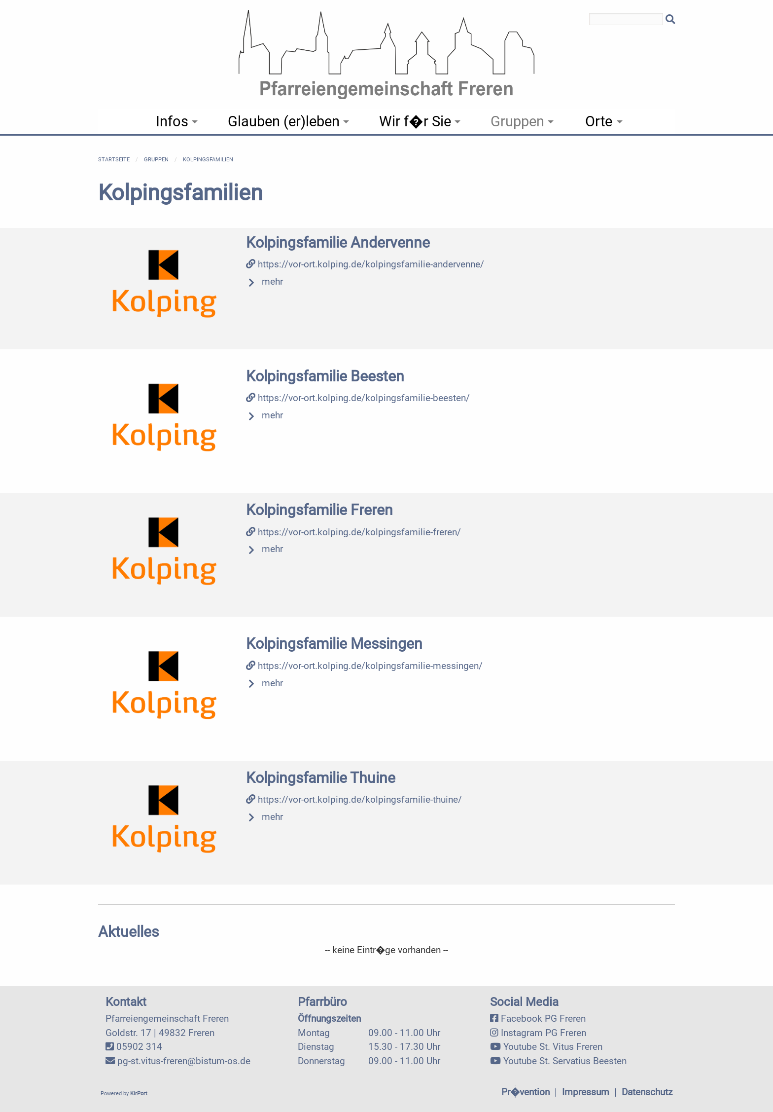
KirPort (138, 1093)
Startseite (114, 159)
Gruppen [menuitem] (517, 121)
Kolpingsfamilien (208, 159)
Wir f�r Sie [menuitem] (415, 121)
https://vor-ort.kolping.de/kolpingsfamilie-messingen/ (364, 665)
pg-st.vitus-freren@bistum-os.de (183, 1061)
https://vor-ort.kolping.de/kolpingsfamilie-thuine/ (354, 799)
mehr (272, 281)
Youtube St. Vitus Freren (552, 1046)
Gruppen (156, 159)
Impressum (585, 1092)
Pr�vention (525, 1092)
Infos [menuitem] (172, 121)
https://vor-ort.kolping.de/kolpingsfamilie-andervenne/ (365, 264)
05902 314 (139, 1046)
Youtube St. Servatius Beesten (565, 1061)
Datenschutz (647, 1092)
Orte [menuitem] (598, 121)
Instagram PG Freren (543, 1032)
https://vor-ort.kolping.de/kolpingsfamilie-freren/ (353, 532)
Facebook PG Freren (543, 1018)
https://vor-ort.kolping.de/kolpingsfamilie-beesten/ (358, 398)
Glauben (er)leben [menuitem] (284, 121)
